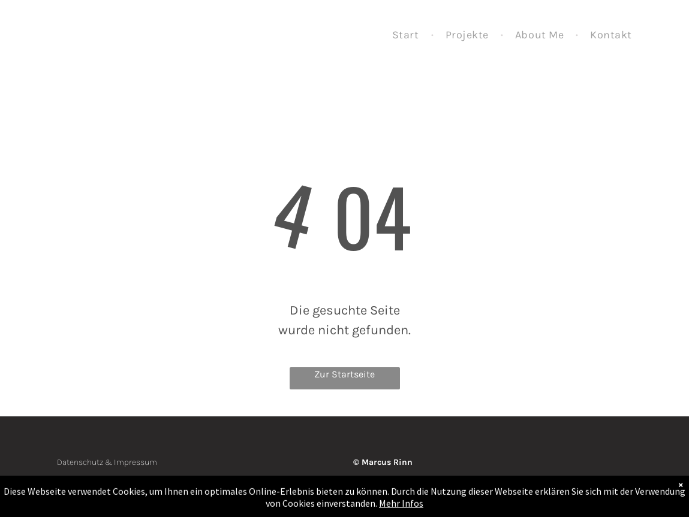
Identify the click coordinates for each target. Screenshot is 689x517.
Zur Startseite (344, 374)
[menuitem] (407, 35)
